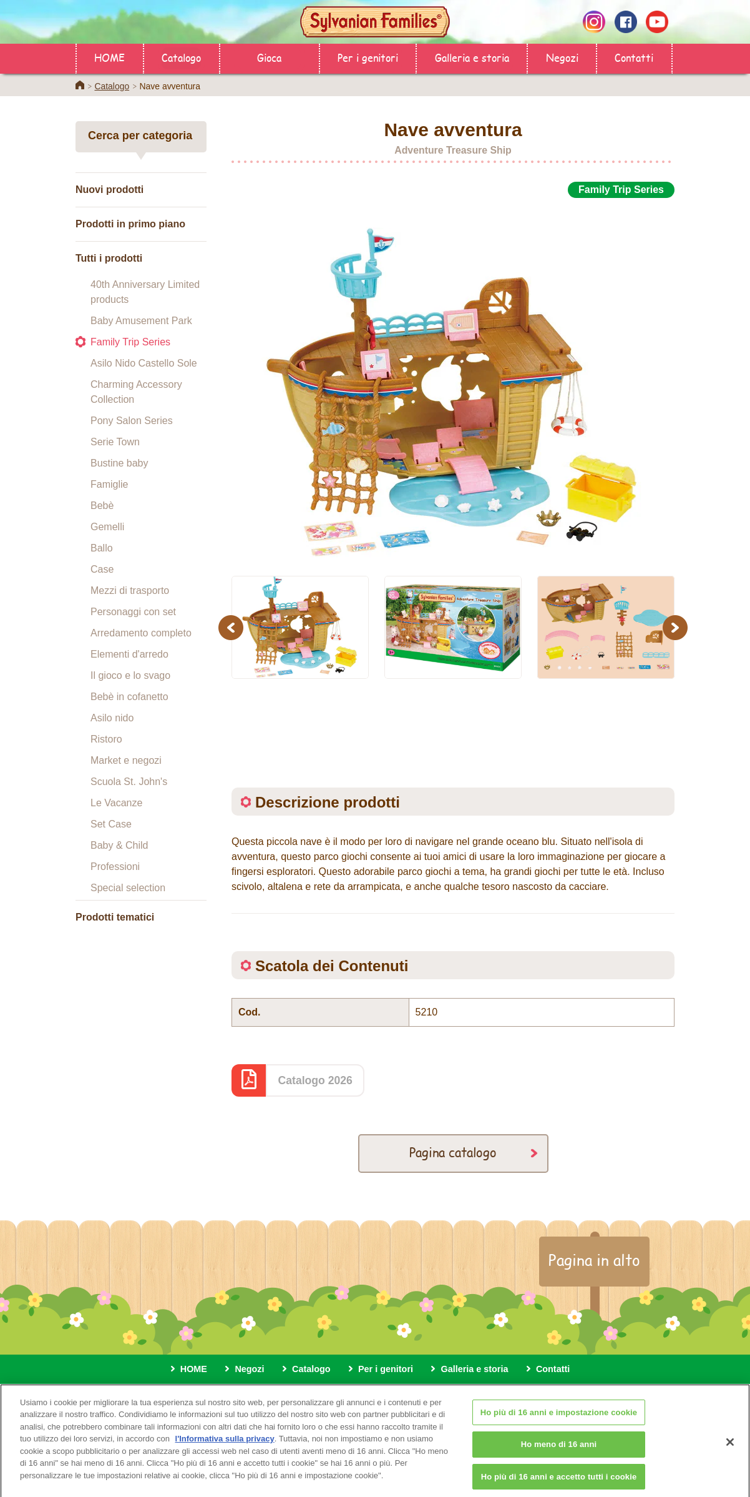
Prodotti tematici (114, 917)
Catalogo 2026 (315, 1080)
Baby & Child (119, 845)
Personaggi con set (133, 611)
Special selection (127, 887)
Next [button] (676, 627)
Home (79, 85)
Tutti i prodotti (108, 258)
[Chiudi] (730, 1452)
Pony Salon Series (131, 420)
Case (102, 569)
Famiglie (109, 484)
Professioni (115, 866)
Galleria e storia (472, 57)
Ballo (101, 548)
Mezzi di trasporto (129, 590)
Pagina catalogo (453, 1152)
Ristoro (106, 739)
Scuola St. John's (128, 781)
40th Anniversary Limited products (145, 292)
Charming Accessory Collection (136, 392)
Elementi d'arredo (129, 654)
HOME (109, 57)
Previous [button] (232, 627)
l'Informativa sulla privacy (225, 1448)
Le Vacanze (116, 803)
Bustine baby (119, 463)
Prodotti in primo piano (130, 224)
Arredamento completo (141, 633)
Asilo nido (112, 718)
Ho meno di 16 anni (559, 1454)
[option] (453, 379)
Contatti (634, 57)
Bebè (102, 505)
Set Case (111, 824)
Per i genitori (368, 57)
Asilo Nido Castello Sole (143, 363)
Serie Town (115, 442)
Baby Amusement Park (141, 320)
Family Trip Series (130, 342)
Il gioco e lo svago (130, 675)
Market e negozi (126, 760)
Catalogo (181, 57)
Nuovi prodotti (109, 189)
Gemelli (107, 526)
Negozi (562, 57)
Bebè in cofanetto (129, 696)
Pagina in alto (594, 1259)
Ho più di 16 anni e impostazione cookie (558, 1422)
